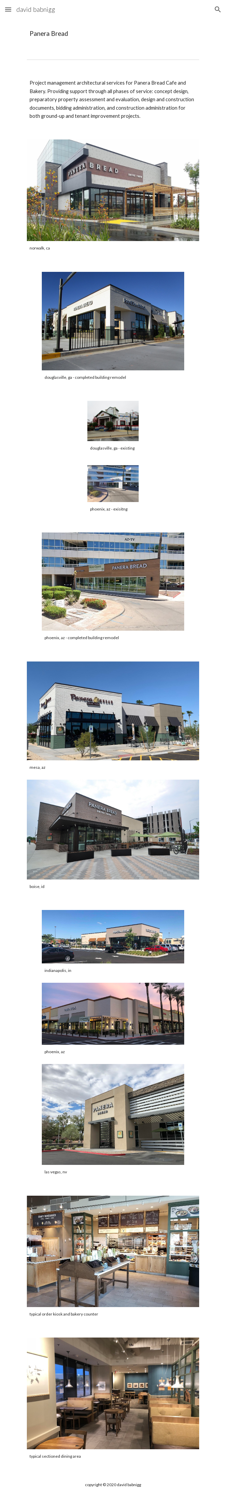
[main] (113, 33)
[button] (8, 9)
